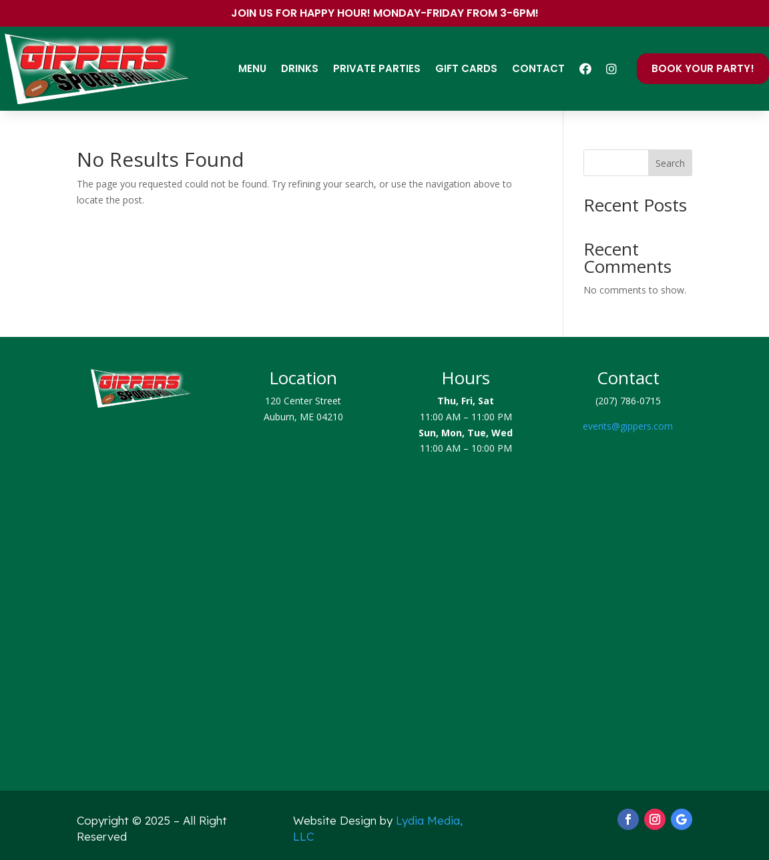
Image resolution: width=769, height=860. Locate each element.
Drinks (299, 68)
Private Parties (377, 68)
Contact (538, 68)
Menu (252, 68)
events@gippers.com (628, 426)
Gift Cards (466, 68)
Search (670, 163)
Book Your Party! (703, 68)
